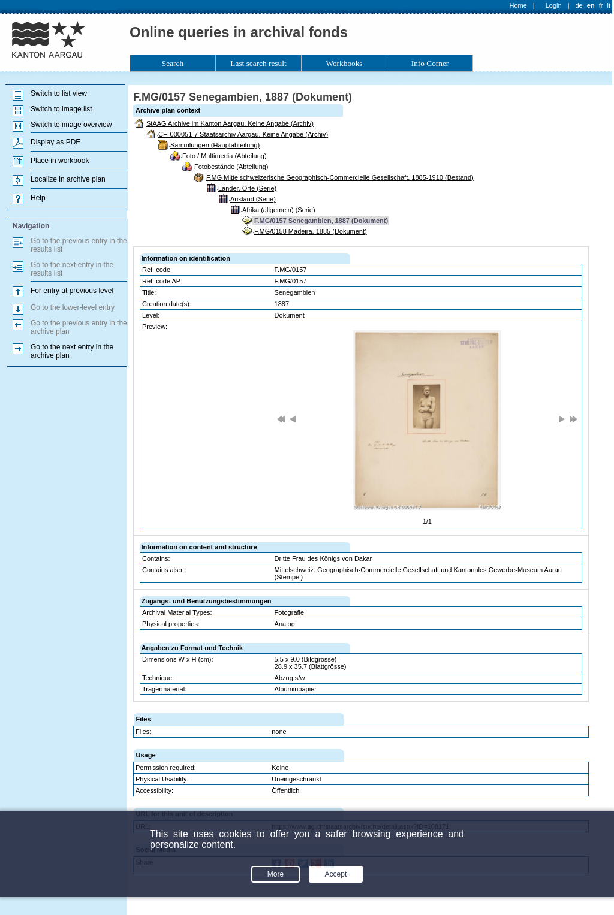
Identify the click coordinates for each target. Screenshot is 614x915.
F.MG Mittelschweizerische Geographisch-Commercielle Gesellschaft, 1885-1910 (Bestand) (340, 177)
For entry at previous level (72, 290)
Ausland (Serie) (253, 199)
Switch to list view (59, 93)
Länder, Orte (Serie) (247, 188)
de (578, 5)
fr (601, 5)
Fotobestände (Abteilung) (231, 166)
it (609, 5)
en (591, 5)
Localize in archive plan (68, 179)
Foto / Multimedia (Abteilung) (224, 155)
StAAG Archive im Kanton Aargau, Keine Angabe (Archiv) (230, 123)
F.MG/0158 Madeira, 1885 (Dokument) (310, 231)
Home (518, 5)
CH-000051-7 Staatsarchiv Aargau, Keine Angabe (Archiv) (243, 134)
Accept (336, 874)
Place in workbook (60, 160)
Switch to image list (61, 109)
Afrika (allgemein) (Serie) (278, 209)
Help (38, 198)
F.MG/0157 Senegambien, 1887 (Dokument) (321, 220)
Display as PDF (55, 142)
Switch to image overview (71, 124)
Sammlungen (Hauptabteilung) (215, 145)
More (275, 874)
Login (554, 5)
